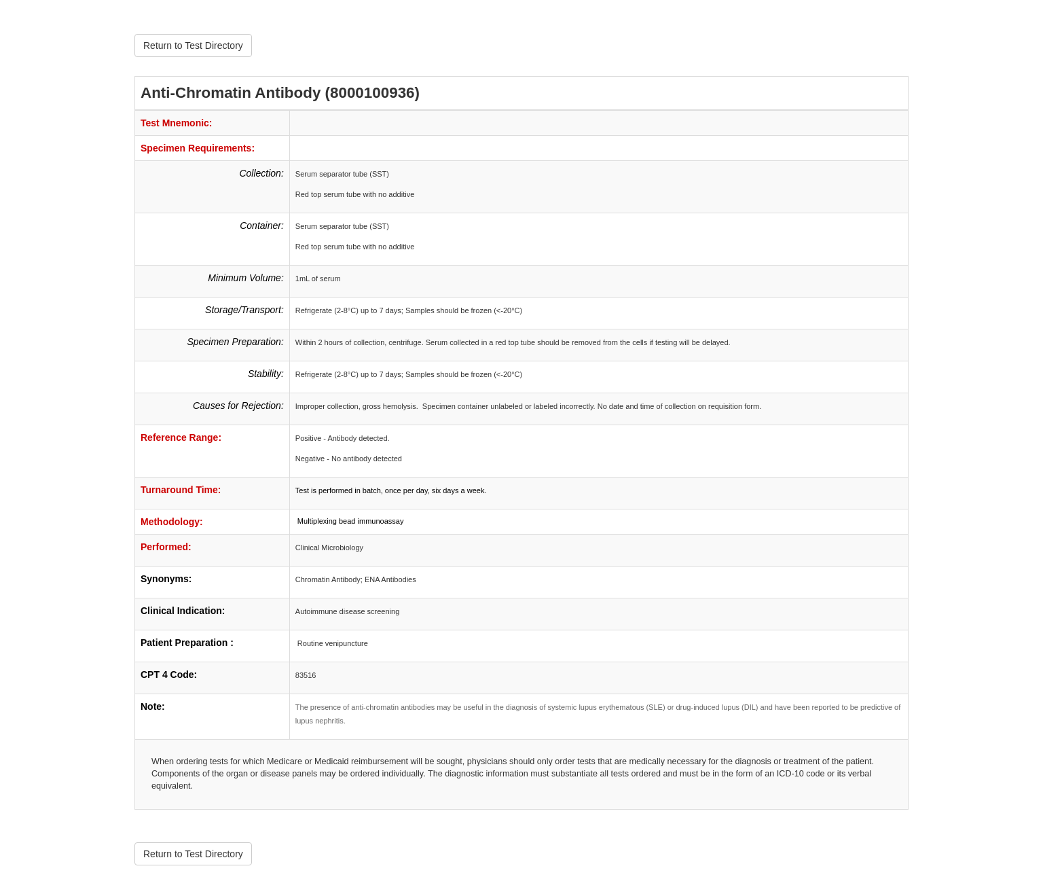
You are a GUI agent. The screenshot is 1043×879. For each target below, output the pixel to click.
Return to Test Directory (193, 45)
